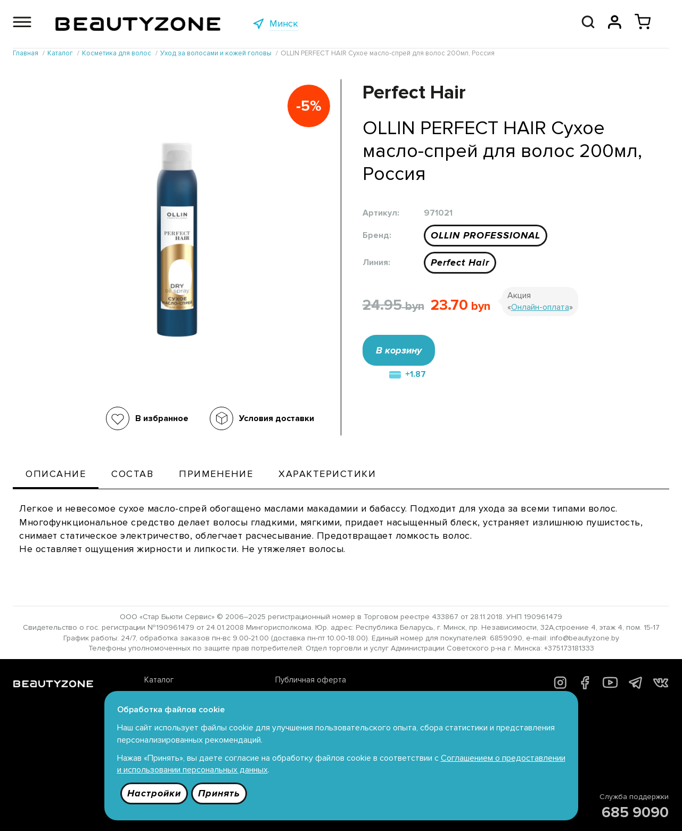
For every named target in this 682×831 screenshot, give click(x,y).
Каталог (159, 680)
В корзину (399, 350)
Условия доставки (276, 418)
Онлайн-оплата (540, 307)
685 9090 (635, 812)
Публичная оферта (310, 680)
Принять (219, 793)
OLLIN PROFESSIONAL (485, 235)
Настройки (154, 793)
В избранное (161, 418)
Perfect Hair (460, 262)
